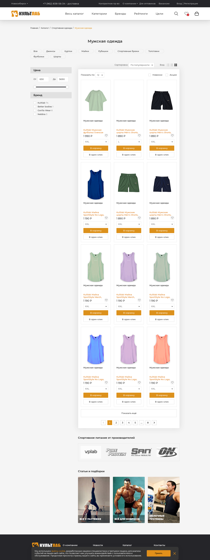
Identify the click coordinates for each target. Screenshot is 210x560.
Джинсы (51, 51)
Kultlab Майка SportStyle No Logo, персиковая (159, 378)
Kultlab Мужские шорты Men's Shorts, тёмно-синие (160, 213)
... (141, 422)
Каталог (45, 28)
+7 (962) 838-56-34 (61, 3)
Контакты (159, 545)
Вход (179, 3)
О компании (129, 3)
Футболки (39, 56)
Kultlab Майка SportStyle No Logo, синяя (93, 213)
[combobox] (141, 64)
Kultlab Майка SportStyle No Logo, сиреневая (126, 378)
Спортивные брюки (129, 51)
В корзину (96, 148)
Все (35, 51)
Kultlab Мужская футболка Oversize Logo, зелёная (93, 131)
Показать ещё (128, 413)
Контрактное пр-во (109, 3)
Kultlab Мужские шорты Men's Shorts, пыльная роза (127, 131)
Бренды (120, 13)
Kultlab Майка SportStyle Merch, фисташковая (92, 295)
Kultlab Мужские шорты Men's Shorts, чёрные (160, 131)
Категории (99, 13)
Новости (98, 545)
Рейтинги (141, 13)
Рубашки (103, 51)
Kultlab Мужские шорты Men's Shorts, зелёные (127, 213)
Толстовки (154, 51)
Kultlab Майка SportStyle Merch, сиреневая (125, 295)
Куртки (68, 51)
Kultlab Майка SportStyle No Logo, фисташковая (159, 295)
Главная (34, 28)
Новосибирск (18, 3)
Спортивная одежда (62, 28)
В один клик (96, 154)
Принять (158, 553)
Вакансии (164, 3)
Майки (85, 51)
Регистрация (191, 3)
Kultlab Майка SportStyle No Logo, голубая (93, 378)
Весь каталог (74, 13)
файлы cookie (58, 551)
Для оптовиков (147, 3)
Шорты (58, 56)
